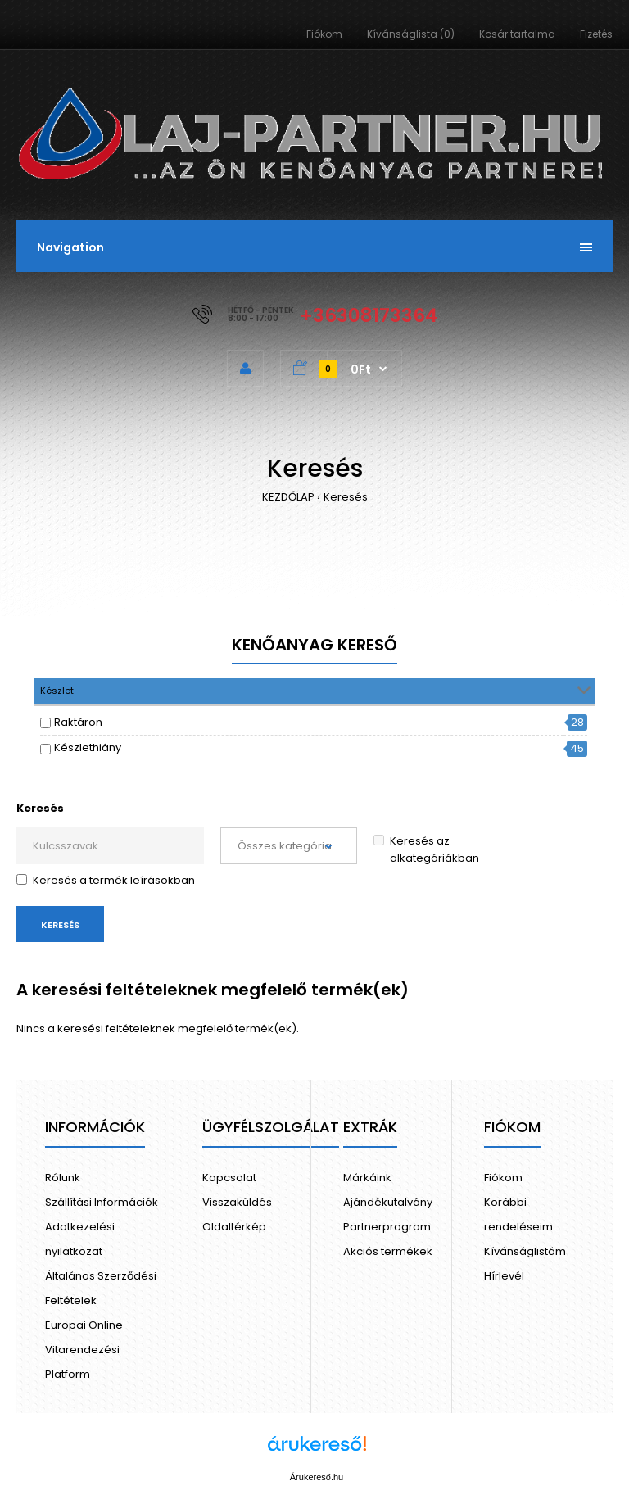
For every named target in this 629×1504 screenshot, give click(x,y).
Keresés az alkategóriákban (426, 849)
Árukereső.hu (316, 1477)
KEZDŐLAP (288, 497)
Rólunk (62, 1177)
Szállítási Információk (101, 1202)
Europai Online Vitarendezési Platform (84, 1349)
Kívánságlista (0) (411, 34)
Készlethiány (87, 747)
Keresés (346, 497)
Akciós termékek (387, 1251)
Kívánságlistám (525, 1251)
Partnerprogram (387, 1226)
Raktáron (78, 722)
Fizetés (596, 34)
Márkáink (367, 1177)
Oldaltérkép (234, 1226)
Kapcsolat (229, 1177)
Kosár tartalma (517, 34)
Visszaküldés (237, 1202)
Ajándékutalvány (387, 1202)
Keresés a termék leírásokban (105, 880)
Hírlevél (504, 1276)
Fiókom (324, 34)
